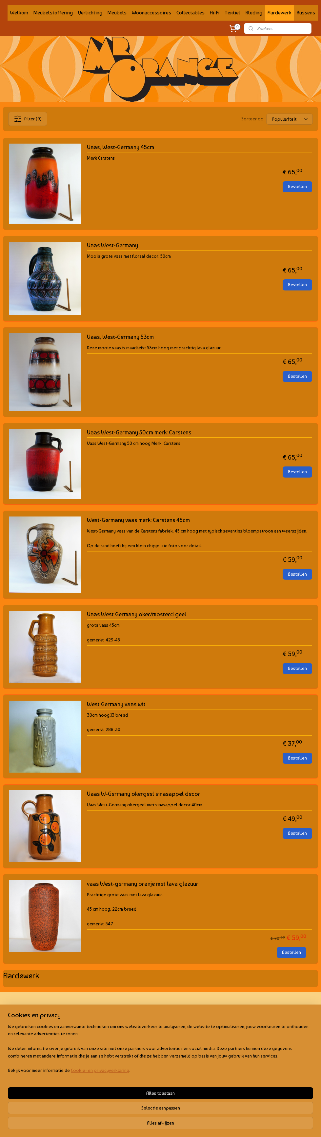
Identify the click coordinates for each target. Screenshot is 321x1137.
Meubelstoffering (53, 12)
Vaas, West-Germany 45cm (120, 147)
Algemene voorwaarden (27, 1019)
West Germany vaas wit (116, 704)
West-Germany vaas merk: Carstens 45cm (138, 519)
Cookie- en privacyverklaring (100, 1125)
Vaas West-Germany (112, 245)
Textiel (232, 12)
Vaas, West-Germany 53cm (120, 336)
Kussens (306, 12)
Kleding (254, 12)
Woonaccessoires (151, 12)
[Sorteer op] (289, 119)
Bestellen (297, 186)
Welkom (19, 12)
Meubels (117, 12)
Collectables (190, 12)
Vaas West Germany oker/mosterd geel (136, 614)
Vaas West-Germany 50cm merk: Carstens (139, 432)
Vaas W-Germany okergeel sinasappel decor (143, 793)
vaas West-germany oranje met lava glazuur (142, 883)
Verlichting (90, 12)
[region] (117, 1104)
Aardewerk (279, 12)
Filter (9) (28, 119)
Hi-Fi (214, 12)
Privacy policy (17, 1027)
